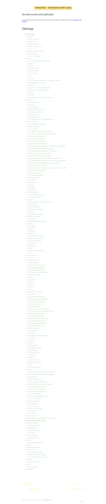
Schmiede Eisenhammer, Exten (38, 457)
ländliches (32, 190)
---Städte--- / (30, 224)
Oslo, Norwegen (33, 467)
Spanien (31, 85)
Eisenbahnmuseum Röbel (36, 326)
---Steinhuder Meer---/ (33, 192)
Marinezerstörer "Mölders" (37, 296)
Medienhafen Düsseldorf (36, 250)
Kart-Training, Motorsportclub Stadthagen (41, 374)
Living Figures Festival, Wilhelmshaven (41, 119)
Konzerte (31, 211)
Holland (31, 92)
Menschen (30, 100)
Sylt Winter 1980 (34, 70)
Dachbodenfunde (34, 328)
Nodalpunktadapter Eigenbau (38, 221)
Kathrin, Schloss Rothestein (37, 124)
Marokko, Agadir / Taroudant (37, 83)
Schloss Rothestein (34, 306)
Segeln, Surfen (33, 377)
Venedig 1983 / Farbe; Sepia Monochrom (41, 97)
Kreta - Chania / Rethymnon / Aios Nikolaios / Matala (45, 80)
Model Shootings (32, 122)
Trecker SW (30, 469)
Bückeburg (32, 180)
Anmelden (82, 501)
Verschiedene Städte (35, 241)
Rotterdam (32, 226)
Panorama (32, 219)
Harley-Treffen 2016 (35, 207)
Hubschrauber (33, 345)
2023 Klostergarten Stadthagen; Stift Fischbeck (43, 151)
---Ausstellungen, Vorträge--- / (36, 139)
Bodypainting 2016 (34, 117)
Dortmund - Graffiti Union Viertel (39, 396)
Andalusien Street (34, 430)
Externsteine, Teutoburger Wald (38, 272)
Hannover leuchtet (34, 197)
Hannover (32, 228)
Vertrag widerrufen (46, 499)
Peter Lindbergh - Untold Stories (38, 382)
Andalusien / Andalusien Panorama (40, 87)
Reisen (29, 58)
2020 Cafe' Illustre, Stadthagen (38, 165)
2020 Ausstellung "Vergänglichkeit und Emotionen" (44, 163)
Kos (30, 75)
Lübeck (31, 248)
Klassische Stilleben (35, 362)
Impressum (24, 499)
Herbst (31, 287)
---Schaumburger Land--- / (35, 177)
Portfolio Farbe (40, 8)
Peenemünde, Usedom (35, 304)
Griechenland (33, 73)
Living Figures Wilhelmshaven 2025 (40, 202)
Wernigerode (33, 243)
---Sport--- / (30, 369)
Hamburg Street (33, 428)
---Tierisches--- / (32, 258)
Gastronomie (33, 411)
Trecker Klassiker (34, 352)
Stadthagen (32, 187)
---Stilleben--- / (31, 357)
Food (30, 364)
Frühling (31, 282)
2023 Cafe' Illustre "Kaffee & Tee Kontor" (40, 153)
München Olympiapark (36, 238)
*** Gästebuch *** (32, 416)
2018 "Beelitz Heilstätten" (36, 175)
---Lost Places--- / (32, 294)
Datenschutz (30, 499)
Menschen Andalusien (36, 112)
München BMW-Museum (36, 236)
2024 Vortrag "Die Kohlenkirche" (38, 143)
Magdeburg (32, 245)
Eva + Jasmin (33, 129)
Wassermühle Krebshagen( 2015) (39, 318)
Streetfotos (30, 36)
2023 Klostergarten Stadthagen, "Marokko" (41, 148)
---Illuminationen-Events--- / (35, 194)
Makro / (31, 277)
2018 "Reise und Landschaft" (37, 170)
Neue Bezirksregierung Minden (38, 299)
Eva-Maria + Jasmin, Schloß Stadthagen (41, 131)
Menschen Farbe (34, 102)
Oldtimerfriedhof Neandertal (37, 321)
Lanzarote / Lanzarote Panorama (38, 90)
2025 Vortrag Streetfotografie (37, 141)
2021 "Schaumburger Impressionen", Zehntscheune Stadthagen (48, 160)
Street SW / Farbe (34, 39)
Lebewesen (32, 279)
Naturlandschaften (34, 275)
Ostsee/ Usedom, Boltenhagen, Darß (39, 61)
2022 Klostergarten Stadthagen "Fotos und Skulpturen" (45, 158)
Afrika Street (33, 41)
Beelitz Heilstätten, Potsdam (37, 454)
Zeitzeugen (32, 338)
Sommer (31, 284)
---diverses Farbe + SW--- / (34, 401)
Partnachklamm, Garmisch (37, 267)
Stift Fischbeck (33, 53)
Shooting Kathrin (34, 437)
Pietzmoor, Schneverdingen (37, 265)
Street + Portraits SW (35, 46)
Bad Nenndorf (33, 182)
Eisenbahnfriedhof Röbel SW (37, 323)
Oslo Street (32, 433)
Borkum (31, 66)
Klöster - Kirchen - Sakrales (35, 51)
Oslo (30, 49)
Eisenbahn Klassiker (35, 347)
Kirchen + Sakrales (34, 56)
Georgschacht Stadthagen (36, 316)
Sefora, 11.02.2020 (34, 126)
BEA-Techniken (33, 403)
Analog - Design (33, 406)
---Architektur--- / (32, 255)
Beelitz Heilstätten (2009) (36, 313)
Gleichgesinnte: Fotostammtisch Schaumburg (41, 418)
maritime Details (34, 360)
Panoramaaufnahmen (33, 216)
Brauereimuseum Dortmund (37, 391)
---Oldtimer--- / (31, 343)
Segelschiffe (32, 355)
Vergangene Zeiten (34, 367)
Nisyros (31, 78)
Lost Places (30, 450)
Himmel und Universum (34, 292)
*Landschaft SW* (34, 262)
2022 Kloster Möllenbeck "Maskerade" (40, 156)
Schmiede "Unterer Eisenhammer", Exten (41, 311)
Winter (31, 289)
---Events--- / (30, 199)
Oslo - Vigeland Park (35, 394)
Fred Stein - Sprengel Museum (38, 389)
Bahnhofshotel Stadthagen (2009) (39, 335)
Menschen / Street (32, 423)
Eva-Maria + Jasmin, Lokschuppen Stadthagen (43, 134)
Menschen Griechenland (36, 109)
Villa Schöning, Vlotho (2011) (37, 301)
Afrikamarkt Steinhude (36, 209)
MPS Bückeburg (33, 114)
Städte (29, 464)
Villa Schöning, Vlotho (36, 452)
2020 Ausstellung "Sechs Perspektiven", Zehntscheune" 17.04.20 (48, 168)
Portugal (31, 95)
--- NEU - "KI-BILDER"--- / (36, 399)
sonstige (31, 340)
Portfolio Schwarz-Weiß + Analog (59, 8)
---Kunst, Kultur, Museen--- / (35, 379)
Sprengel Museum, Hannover (38, 386)
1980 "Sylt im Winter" (35, 173)
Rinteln (31, 185)
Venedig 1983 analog (33, 447)
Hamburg (32, 104)
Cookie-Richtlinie (37, 499)
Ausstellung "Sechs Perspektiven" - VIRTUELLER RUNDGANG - (47, 146)
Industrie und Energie (35, 408)
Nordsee (31, 63)
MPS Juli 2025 (33, 204)
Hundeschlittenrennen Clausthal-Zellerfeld (42, 372)
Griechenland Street (35, 425)
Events (29, 440)
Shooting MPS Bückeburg (36, 136)
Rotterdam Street (34, 44)
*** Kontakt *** (31, 413)
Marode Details (33, 330)
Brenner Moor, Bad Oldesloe (37, 270)
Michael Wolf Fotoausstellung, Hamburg (41, 384)
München (32, 233)
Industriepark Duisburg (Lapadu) (39, 309)
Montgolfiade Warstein (36, 214)
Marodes (31, 333)
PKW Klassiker (33, 350)
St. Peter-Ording (33, 68)
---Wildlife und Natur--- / (34, 260)
